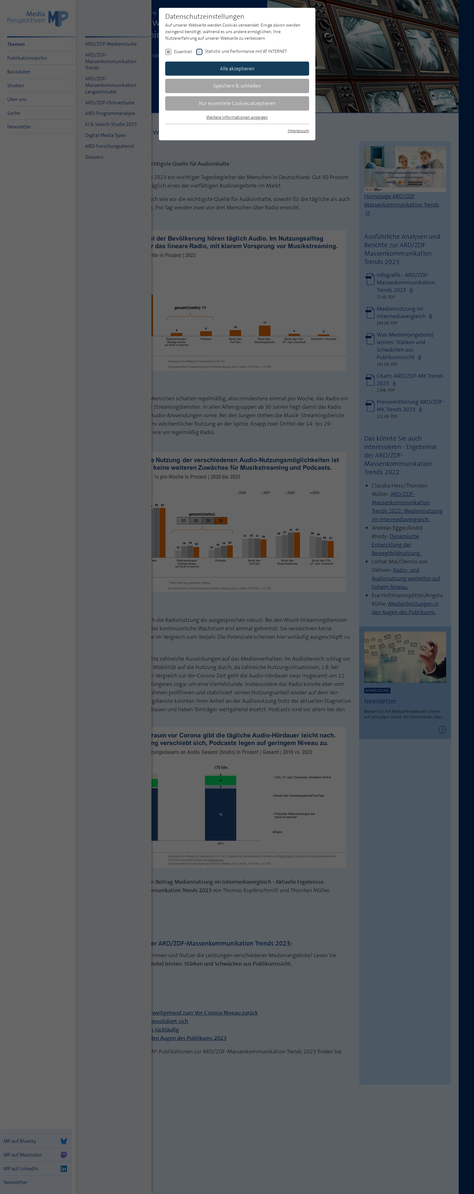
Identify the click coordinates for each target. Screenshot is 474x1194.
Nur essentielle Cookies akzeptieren (237, 103)
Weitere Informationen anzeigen (237, 117)
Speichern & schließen (237, 85)
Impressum (298, 130)
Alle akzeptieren (237, 68)
